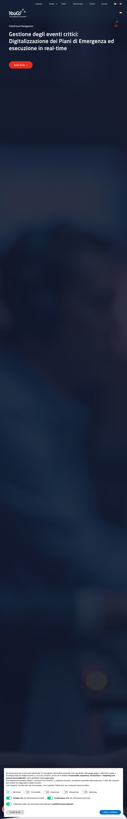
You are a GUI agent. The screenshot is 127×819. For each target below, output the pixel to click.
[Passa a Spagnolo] (121, 13)
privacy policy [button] (93, 773)
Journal (104, 4)
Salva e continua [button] (110, 812)
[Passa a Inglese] (121, 4)
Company (38, 4)
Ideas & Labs (78, 4)
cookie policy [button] (49, 778)
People (51, 4)
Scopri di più (19, 65)
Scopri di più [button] (15, 812)
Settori (92, 4)
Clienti (63, 4)
